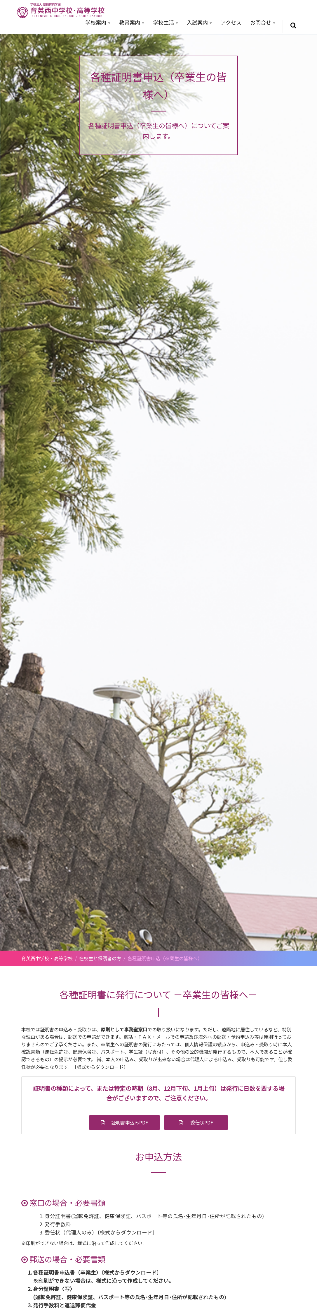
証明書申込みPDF (127, 1122)
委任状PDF (201, 1122)
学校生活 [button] (165, 22)
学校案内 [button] (97, 22)
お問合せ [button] (262, 22)
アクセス (231, 22)
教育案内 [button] (131, 22)
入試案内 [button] (199, 22)
